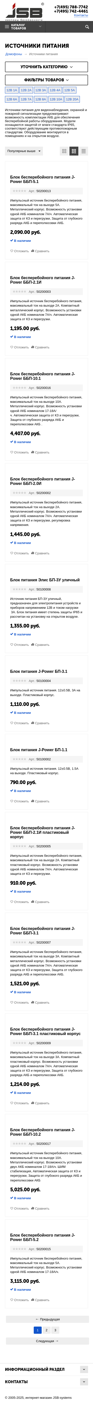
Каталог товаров (18, 26)
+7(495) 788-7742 (71, 7)
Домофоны (13, 54)
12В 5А (69, 90)
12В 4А (55, 90)
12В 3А (40, 90)
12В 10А (56, 99)
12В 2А (26, 90)
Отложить (21, 251)
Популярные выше (23, 151)
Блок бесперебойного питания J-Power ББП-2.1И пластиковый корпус (42, 832)
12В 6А (11, 99)
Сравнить (42, 251)
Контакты (81, 15)
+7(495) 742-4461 (71, 11)
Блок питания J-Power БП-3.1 (38, 671)
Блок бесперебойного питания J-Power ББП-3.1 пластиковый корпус (45, 1031)
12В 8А (40, 99)
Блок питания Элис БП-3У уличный (45, 580)
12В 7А (26, 99)
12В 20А (72, 99)
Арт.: (32, 191)
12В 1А (11, 90)
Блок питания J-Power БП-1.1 (38, 750)
